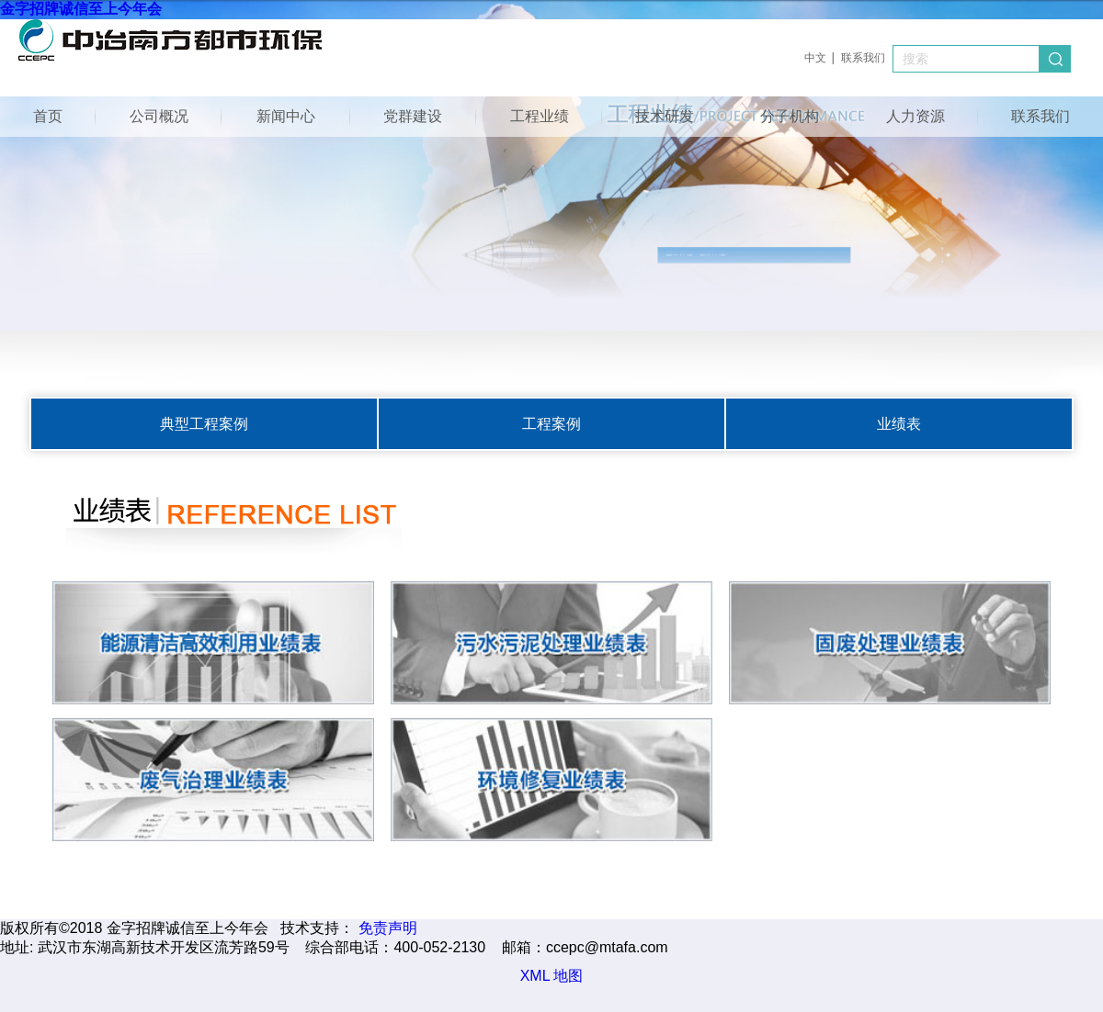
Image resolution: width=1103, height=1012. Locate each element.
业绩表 (899, 424)
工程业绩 (539, 116)
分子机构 (789, 116)
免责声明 (387, 928)
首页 (48, 116)
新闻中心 (285, 116)
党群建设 (412, 116)
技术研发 (664, 116)
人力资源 (915, 116)
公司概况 (159, 116)
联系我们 (863, 57)
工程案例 (551, 424)
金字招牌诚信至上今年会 (81, 9)
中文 (815, 57)
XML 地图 (552, 976)
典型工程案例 (204, 424)
